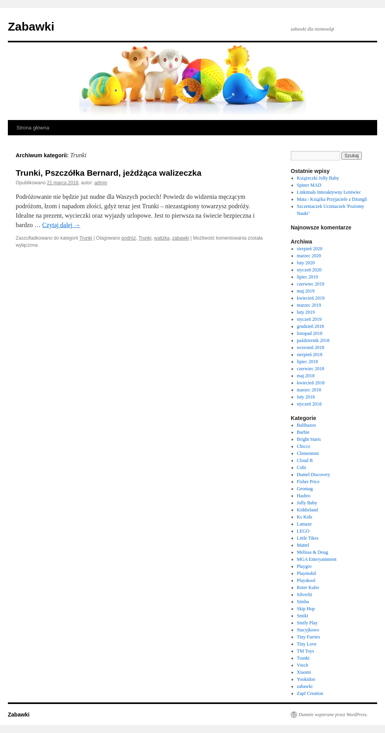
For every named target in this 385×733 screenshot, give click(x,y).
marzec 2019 (309, 305)
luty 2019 (306, 312)
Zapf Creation (310, 693)
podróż (128, 238)
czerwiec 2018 (310, 368)
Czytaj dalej (61, 225)
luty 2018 (306, 397)
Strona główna (32, 128)
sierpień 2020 (310, 248)
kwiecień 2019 (310, 298)
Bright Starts (309, 439)
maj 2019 (306, 291)
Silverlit (304, 594)
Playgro (304, 566)
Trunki (85, 238)
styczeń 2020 (309, 270)
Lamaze (304, 524)
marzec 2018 (309, 390)
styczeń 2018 (309, 404)
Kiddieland (307, 510)
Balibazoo (306, 425)
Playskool (306, 580)
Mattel (303, 545)
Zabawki (31, 26)
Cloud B (305, 460)
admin (100, 183)
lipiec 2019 (307, 277)
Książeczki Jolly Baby (318, 178)
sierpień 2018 (310, 354)
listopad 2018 (310, 333)
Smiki (302, 615)
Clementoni (308, 453)
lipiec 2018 (307, 361)
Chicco (303, 446)
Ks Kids (304, 517)
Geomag (305, 488)
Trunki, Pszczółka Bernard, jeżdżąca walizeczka (109, 172)
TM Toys (305, 651)
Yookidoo (306, 679)
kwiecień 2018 (310, 383)
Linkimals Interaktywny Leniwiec (329, 192)
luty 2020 (306, 263)
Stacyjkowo (308, 630)
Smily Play (307, 623)
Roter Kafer (308, 587)
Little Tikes (308, 538)
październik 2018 (313, 340)
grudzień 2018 (310, 326)
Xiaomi (304, 672)
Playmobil (306, 573)
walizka (161, 238)
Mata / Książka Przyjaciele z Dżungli (332, 199)
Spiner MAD (309, 185)
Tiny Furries (308, 637)
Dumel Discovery (313, 474)
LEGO (303, 531)
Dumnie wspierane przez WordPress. (333, 714)
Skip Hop (306, 608)
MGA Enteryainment (317, 559)
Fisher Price (308, 481)
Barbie (303, 432)
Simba (303, 601)
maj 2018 (306, 375)
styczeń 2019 (309, 319)
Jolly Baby (307, 503)
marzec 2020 (309, 255)
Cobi (301, 467)
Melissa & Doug (312, 552)
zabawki (180, 238)
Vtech (302, 665)
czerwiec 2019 (310, 284)
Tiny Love (307, 644)
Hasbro (304, 495)
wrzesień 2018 (310, 347)
